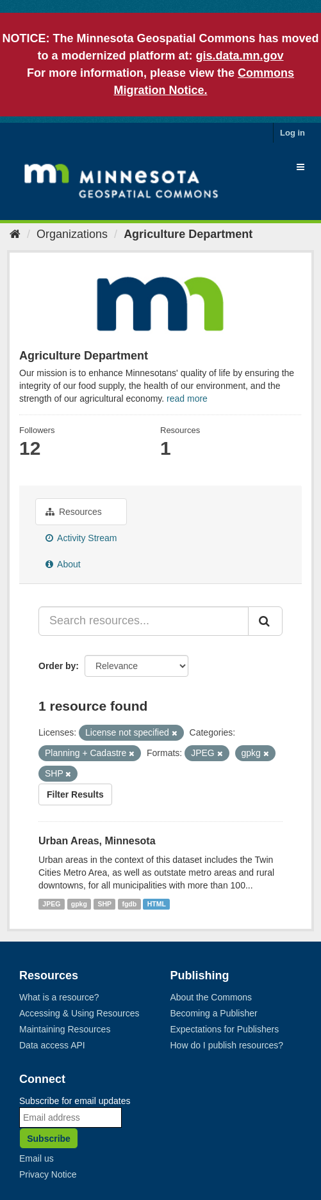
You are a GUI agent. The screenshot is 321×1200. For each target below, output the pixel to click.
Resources (73, 512)
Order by (57, 666)
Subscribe (48, 1138)
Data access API (52, 1045)
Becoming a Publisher (214, 1013)
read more (187, 398)
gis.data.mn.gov (240, 55)
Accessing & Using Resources (79, 1013)
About (63, 564)
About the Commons (211, 997)
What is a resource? (59, 997)
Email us (36, 1158)
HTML (156, 904)
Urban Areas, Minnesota (97, 840)
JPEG (51, 904)
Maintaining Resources (64, 1029)
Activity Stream (81, 538)
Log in (292, 133)
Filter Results (75, 794)
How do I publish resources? (227, 1045)
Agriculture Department (188, 234)
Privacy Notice (47, 1174)
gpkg (79, 904)
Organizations (72, 234)
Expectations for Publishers (224, 1029)
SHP (104, 904)
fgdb (129, 904)
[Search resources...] (143, 621)
